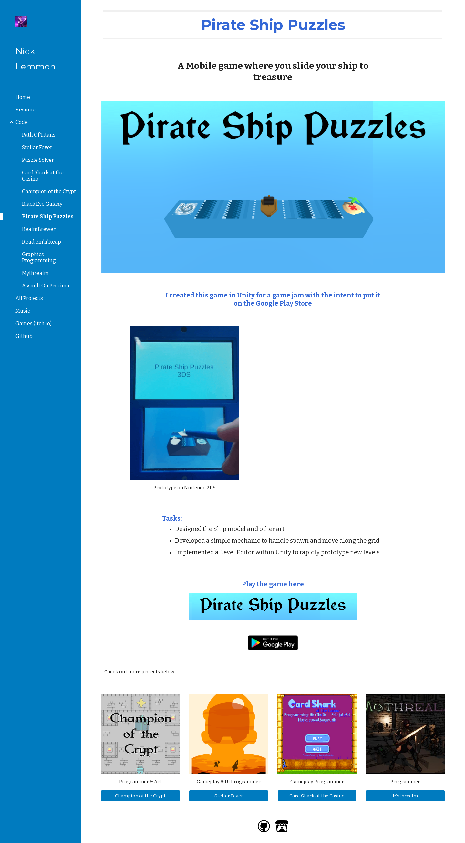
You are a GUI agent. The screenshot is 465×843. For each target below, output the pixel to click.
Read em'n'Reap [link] (41, 242)
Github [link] (24, 336)
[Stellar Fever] (228, 796)
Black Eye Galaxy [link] (42, 204)
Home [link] (23, 97)
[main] (273, 25)
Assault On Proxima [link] (45, 286)
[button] (457, 9)
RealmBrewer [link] (39, 229)
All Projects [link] (29, 298)
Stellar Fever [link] (37, 147)
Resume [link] (26, 110)
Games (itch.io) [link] (34, 323)
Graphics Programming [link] (39, 257)
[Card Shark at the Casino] (317, 796)
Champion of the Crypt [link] (49, 191)
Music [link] (23, 311)
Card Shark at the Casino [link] (43, 176)
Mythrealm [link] (35, 273)
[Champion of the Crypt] (140, 796)
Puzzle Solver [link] (38, 160)
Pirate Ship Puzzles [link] (48, 216)
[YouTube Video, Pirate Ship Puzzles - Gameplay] (346, 388)
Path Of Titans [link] (39, 135)
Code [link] (22, 122)
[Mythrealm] (405, 796)
